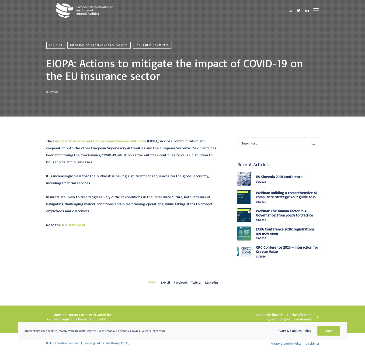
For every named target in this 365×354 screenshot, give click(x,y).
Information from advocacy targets (99, 45)
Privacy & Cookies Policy (293, 331)
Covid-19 (55, 45)
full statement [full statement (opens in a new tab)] (73, 225)
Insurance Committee (152, 45)
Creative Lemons (67, 343)
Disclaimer (312, 343)
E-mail (165, 282)
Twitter (196, 282)
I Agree (329, 331)
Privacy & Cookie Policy (286, 343)
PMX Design (112, 343)
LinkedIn (211, 282)
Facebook (181, 282)
